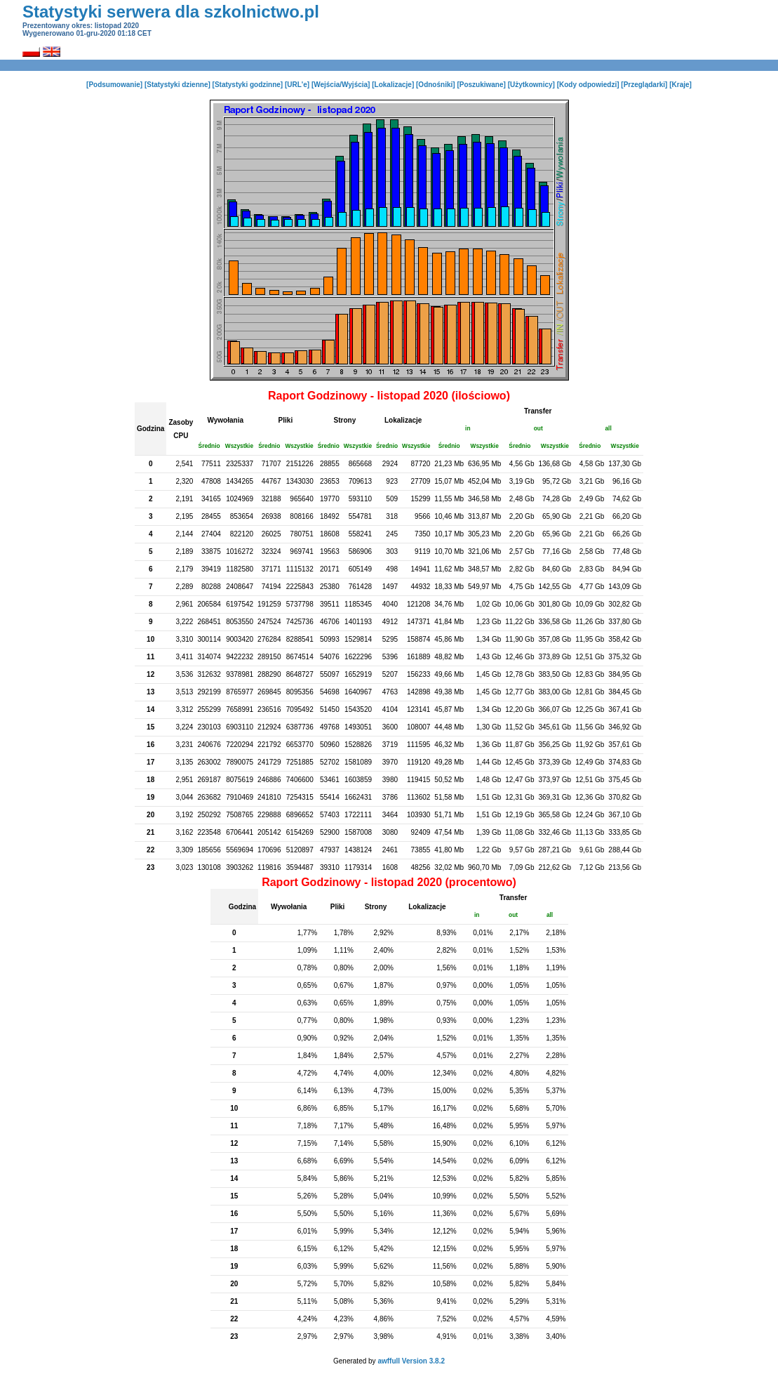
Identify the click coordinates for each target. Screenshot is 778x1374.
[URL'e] (297, 84)
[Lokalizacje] (393, 84)
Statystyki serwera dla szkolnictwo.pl (170, 11)
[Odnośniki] (435, 84)
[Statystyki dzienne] (177, 84)
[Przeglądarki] (644, 84)
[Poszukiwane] (481, 84)
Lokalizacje (403, 420)
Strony (345, 420)
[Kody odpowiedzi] (588, 84)
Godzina (150, 428)
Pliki (286, 420)
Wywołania (226, 420)
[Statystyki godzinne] (248, 84)
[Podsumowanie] (114, 84)
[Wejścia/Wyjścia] (340, 84)
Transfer (537, 411)
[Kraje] (680, 84)
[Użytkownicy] (531, 84)
